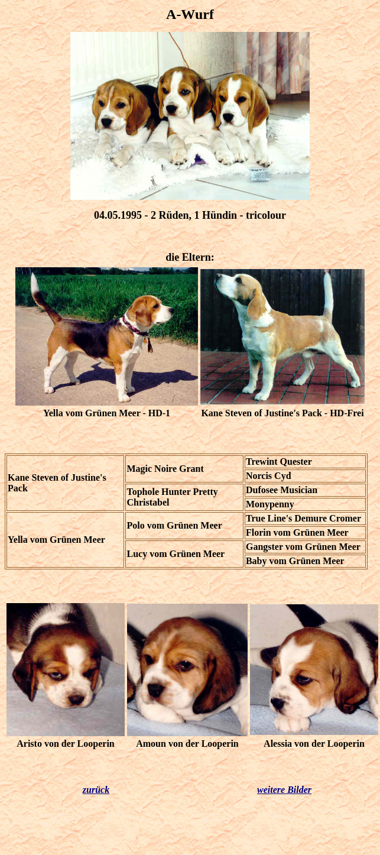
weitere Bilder (284, 790)
